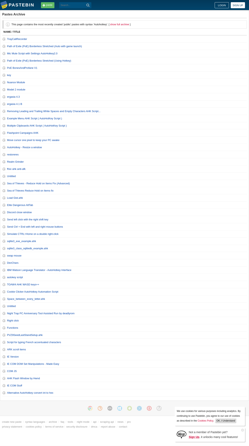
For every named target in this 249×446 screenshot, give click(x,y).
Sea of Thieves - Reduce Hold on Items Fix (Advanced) (38, 183)
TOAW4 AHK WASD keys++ (23, 284)
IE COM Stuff (14, 385)
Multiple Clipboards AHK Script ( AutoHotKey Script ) (37, 125)
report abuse (108, 426)
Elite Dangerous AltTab (20, 205)
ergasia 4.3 (13, 96)
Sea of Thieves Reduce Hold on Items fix (30, 190)
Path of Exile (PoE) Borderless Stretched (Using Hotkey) (39, 60)
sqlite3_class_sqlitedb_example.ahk (27, 248)
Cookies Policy (205, 420)
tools (70, 421)
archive (53, 421)
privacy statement (12, 426)
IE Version (13, 356)
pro (129, 421)
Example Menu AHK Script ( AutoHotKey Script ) (34, 118)
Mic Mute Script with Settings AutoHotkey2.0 (32, 53)
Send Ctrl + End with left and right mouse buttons (35, 226)
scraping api (107, 421)
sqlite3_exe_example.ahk (21, 241)
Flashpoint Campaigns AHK (23, 132)
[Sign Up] (181, 434)
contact (123, 426)
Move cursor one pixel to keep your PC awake (33, 140)
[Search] (88, 5)
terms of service (54, 426)
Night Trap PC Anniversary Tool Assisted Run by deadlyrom (40, 313)
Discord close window (19, 212)
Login (222, 5)
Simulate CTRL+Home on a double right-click (32, 233)
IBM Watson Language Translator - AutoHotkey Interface (39, 270)
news (120, 421)
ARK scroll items (16, 349)
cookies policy (34, 426)
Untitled (11, 176)
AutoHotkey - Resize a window (24, 147)
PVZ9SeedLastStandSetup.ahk (25, 335)
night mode (83, 421)
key (9, 75)
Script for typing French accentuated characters (34, 342)
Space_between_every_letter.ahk (26, 298)
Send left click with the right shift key (27, 219)
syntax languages (35, 421)
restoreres (13, 154)
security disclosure (76, 426)
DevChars (12, 262)
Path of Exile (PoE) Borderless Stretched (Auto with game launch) (44, 46)
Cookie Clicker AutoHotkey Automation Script (32, 291)
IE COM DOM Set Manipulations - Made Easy (33, 363)
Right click (13, 320)
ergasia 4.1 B (14, 103)
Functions (12, 327)
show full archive (119, 24)
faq (62, 421)
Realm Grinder (15, 161)
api (94, 421)
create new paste (11, 421)
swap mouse (14, 255)
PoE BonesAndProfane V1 (22, 67)
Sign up (238, 5)
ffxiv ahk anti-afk (16, 168)
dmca (94, 426)
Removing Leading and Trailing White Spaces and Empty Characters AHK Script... (54, 111)
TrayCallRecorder (17, 39)
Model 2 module (16, 89)
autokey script (15, 277)
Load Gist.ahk (15, 197)
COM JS (12, 371)
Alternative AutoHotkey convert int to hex (30, 392)
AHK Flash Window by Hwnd (23, 378)
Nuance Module (16, 82)
